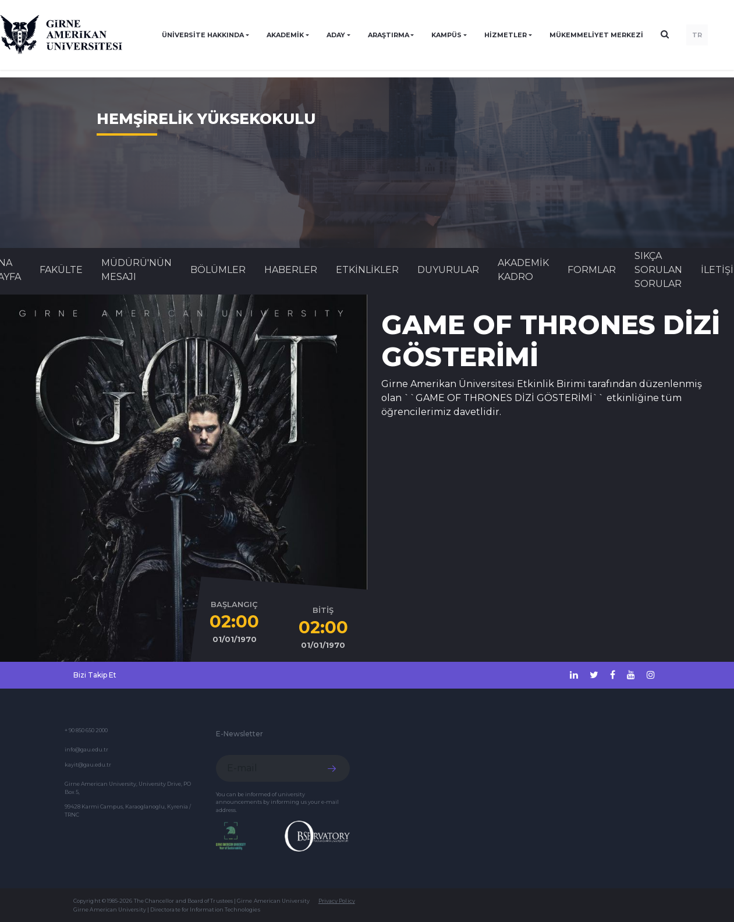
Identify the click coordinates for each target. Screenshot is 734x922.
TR (697, 35)
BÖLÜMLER (218, 269)
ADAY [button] (336, 35)
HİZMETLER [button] (505, 35)
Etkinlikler (367, 269)
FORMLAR (592, 269)
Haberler (290, 269)
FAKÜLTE (61, 269)
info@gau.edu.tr (86, 749)
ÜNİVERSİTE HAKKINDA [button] (203, 35)
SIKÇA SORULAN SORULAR (658, 269)
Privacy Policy (336, 901)
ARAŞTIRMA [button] (388, 35)
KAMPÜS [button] (446, 35)
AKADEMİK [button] (285, 35)
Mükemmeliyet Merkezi (596, 35)
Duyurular (448, 269)
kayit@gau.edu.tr (88, 764)
